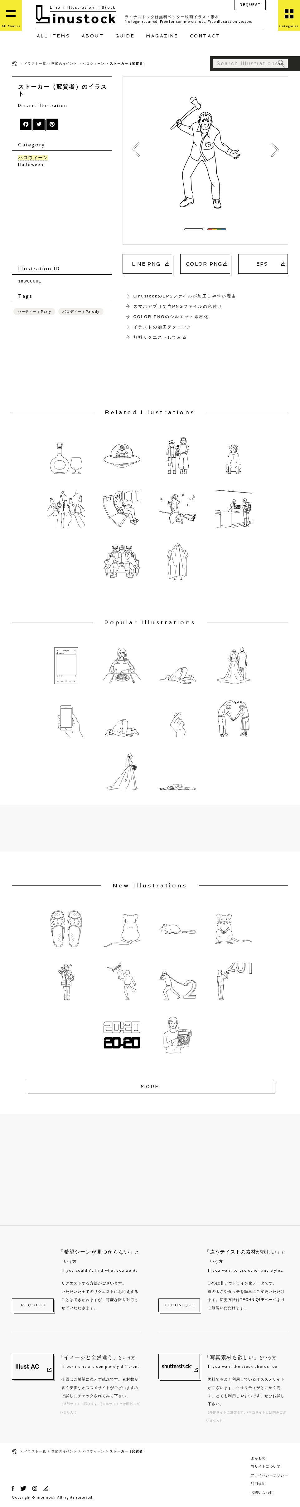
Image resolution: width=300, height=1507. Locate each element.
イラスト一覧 (35, 63)
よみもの (258, 1458)
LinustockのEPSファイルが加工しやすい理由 (185, 296)
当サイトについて (266, 1466)
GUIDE (125, 35)
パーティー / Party (34, 312)
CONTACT (205, 35)
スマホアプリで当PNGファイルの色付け (178, 306)
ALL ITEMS (53, 35)
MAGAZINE (162, 35)
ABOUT (93, 35)
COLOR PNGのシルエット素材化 (171, 316)
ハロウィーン (94, 63)
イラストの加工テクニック (162, 327)
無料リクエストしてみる (160, 337)
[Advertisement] (65, 217)
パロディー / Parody (80, 312)
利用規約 (258, 1483)
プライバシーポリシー (269, 1475)
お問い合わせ (262, 1492)
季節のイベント (64, 63)
